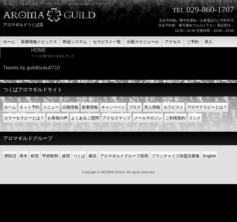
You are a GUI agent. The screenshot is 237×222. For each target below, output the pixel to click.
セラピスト (174, 107)
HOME (38, 50)
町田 (35, 156)
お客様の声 (58, 118)
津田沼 (10, 156)
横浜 (93, 156)
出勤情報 (70, 107)
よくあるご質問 (85, 118)
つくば (79, 156)
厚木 (23, 156)
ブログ (135, 107)
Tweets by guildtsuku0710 (31, 67)
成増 (66, 156)
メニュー (51, 107)
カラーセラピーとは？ (24, 118)
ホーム (10, 107)
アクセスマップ (116, 118)
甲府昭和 (50, 156)
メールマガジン (148, 118)
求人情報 (152, 107)
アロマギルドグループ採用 (124, 156)
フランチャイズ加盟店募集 (176, 156)
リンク (195, 118)
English (209, 156)
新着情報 (90, 107)
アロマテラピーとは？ (207, 107)
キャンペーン (113, 107)
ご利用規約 (175, 118)
